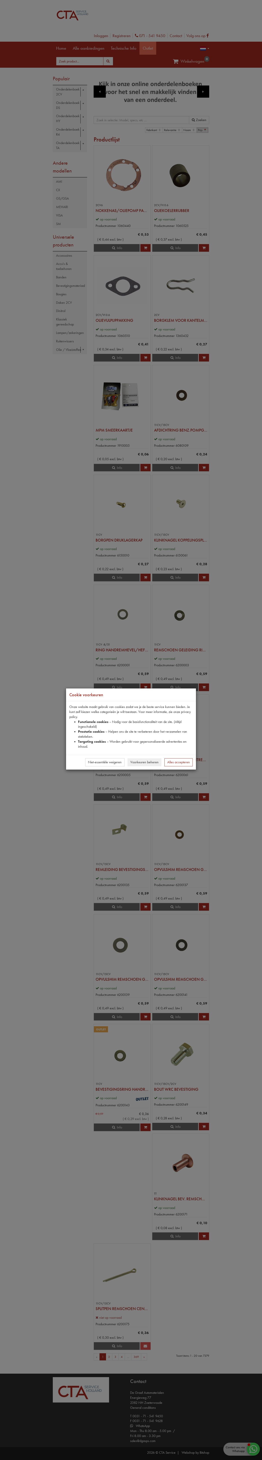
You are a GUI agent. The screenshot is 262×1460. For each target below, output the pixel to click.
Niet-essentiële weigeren (105, 762)
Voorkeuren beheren (144, 762)
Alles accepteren (178, 762)
